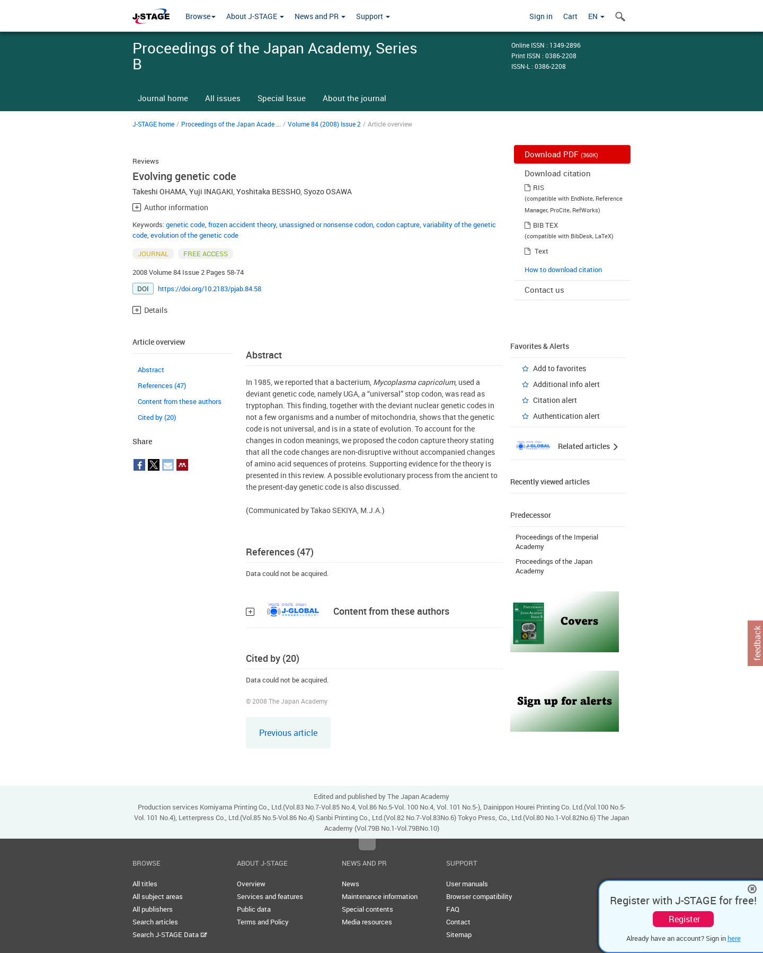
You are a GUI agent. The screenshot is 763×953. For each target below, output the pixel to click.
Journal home (163, 98)
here (734, 938)
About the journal (354, 98)
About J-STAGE (255, 16)
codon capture (398, 224)
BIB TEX (545, 225)
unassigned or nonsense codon (326, 224)
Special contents (367, 909)
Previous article (288, 733)
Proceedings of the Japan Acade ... (231, 124)
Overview (251, 883)
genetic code (185, 224)
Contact (458, 922)
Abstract (151, 369)
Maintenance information (380, 896)
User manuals (467, 883)
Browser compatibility (479, 896)
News (350, 883)
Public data (254, 909)
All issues (223, 98)
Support (373, 16)
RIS (538, 187)
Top (367, 844)
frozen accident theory (242, 224)
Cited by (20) (157, 417)
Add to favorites (559, 368)
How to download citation (563, 269)
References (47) (162, 385)
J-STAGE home (153, 124)
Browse (200, 16)
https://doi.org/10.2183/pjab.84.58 (209, 288)
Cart (570, 16)
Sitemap (459, 934)
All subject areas (157, 896)
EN (596, 16)
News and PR (320, 16)
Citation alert (555, 400)
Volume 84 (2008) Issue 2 (324, 124)
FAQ (452, 909)
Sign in (541, 16)
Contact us (544, 289)
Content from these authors (179, 401)
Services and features (270, 896)
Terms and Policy (263, 922)
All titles (144, 883)
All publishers (152, 909)
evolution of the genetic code (194, 235)
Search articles (155, 922)
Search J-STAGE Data (169, 934)
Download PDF (561, 154)
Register (684, 919)
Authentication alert (566, 416)
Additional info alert (566, 384)
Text (541, 251)
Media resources (367, 922)
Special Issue (282, 98)
